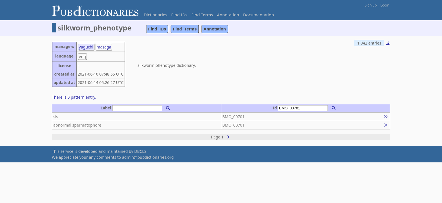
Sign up (371, 5)
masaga (103, 47)
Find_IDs (157, 29)
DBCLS (140, 151)
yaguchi (86, 47)
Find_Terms (185, 29)
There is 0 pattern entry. (74, 97)
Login (385, 5)
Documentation (258, 14)
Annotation (228, 14)
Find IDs (179, 14)
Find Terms (202, 14)
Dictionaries (155, 14)
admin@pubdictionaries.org (148, 157)
